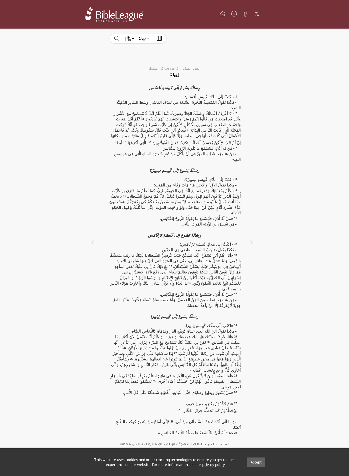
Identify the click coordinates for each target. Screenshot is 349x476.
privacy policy (213, 464)
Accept (256, 462)
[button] (149, 141)
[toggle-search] (117, 38)
